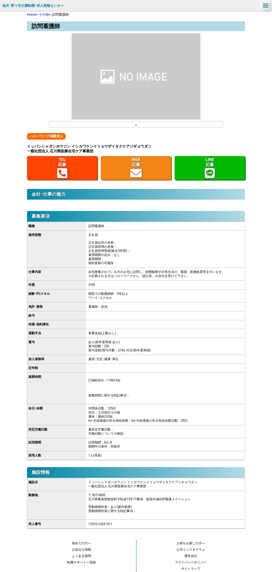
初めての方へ (81, 543)
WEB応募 (136, 168)
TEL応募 (62, 168)
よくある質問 (81, 556)
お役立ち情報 (81, 549)
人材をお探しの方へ (190, 543)
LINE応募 (210, 168)
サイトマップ (190, 568)
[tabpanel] (136, 76)
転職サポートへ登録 (81, 562)
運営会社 (190, 556)
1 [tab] (136, 125)
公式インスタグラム (190, 549)
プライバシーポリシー (191, 562)
